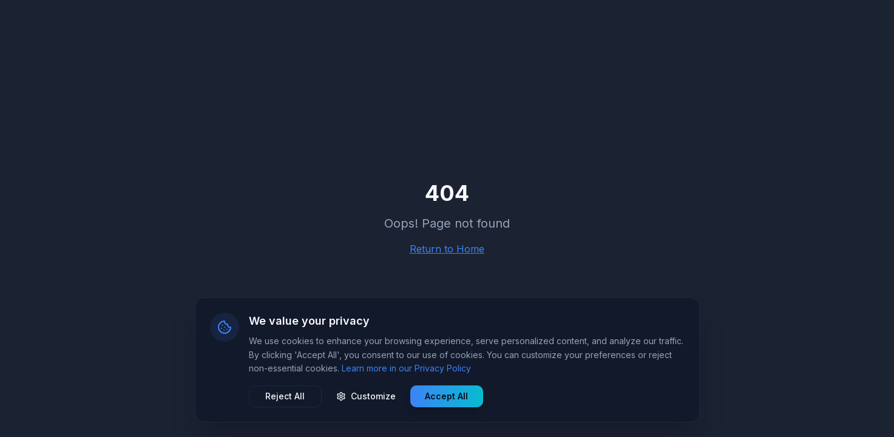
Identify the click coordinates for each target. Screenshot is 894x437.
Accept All (446, 396)
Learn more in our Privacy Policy (406, 368)
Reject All (285, 396)
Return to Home (447, 249)
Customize (366, 396)
